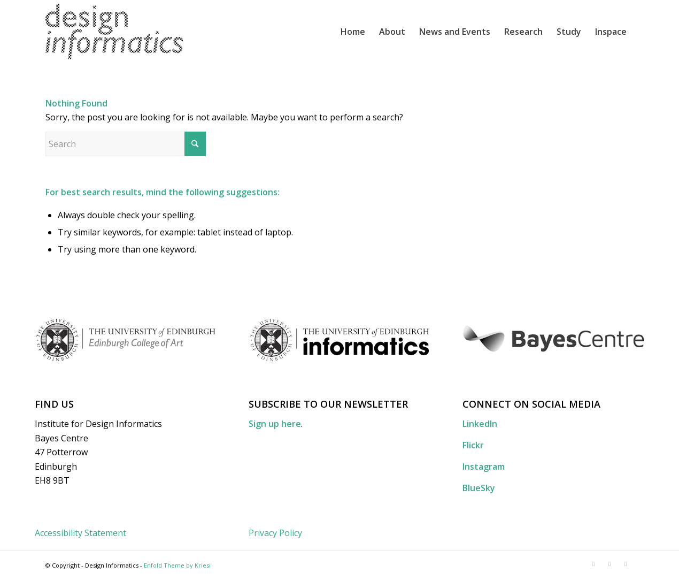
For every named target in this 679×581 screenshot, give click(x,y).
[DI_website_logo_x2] (114, 31)
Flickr (473, 445)
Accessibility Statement (80, 533)
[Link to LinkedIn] (593, 564)
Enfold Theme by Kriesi (177, 565)
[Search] (125, 144)
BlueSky (478, 488)
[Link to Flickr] (609, 564)
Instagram (483, 466)
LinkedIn (479, 424)
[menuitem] (353, 31)
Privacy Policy (275, 533)
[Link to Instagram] (626, 564)
